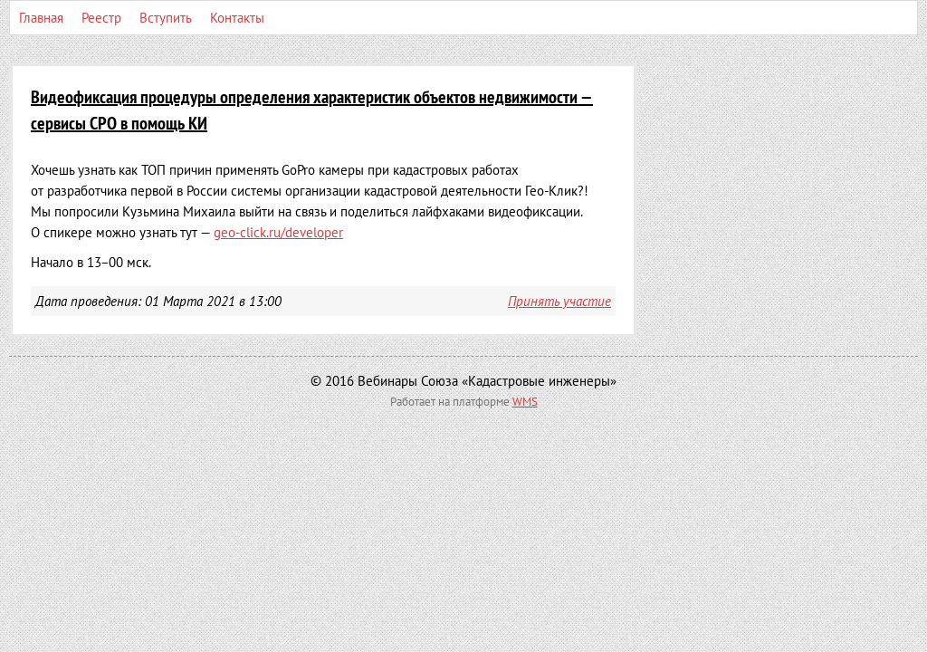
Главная (41, 17)
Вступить (165, 17)
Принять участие (559, 301)
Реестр (101, 17)
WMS (525, 401)
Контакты (237, 17)
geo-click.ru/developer (278, 232)
